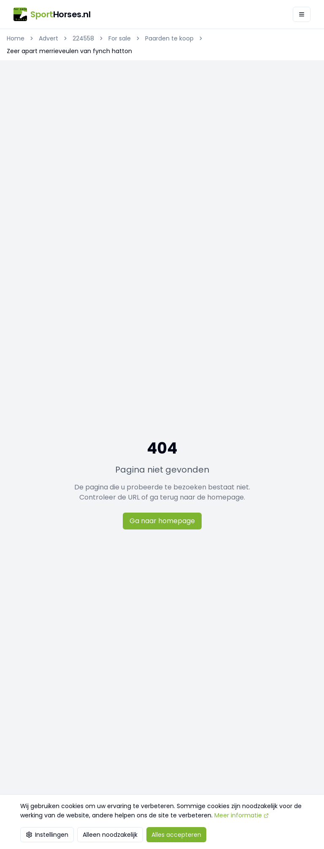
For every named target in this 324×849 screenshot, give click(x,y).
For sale (119, 38)
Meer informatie (241, 815)
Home (15, 38)
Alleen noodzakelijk (110, 834)
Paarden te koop (169, 38)
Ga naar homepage (162, 521)
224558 (83, 38)
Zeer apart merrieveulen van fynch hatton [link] (69, 51)
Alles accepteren (176, 834)
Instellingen (47, 834)
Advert (48, 38)
